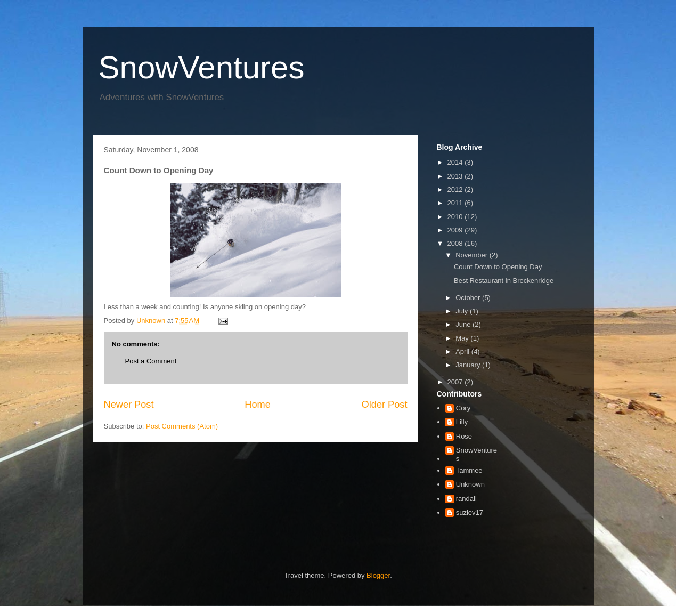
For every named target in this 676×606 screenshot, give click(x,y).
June (464, 324)
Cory (463, 408)
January (468, 365)
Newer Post (129, 404)
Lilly (462, 422)
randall (466, 499)
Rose (464, 436)
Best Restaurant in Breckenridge (503, 281)
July (462, 311)
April (463, 351)
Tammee (469, 470)
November (472, 255)
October (468, 298)
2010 (456, 217)
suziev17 (469, 512)
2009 (456, 230)
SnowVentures (202, 67)
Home (258, 404)
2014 (456, 162)
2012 (456, 189)
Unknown (470, 484)
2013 (456, 176)
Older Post (385, 404)
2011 (456, 203)
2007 (456, 382)
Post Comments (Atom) (182, 426)
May (462, 338)
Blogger (378, 575)
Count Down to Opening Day (498, 267)
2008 (456, 243)
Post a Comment (151, 361)
